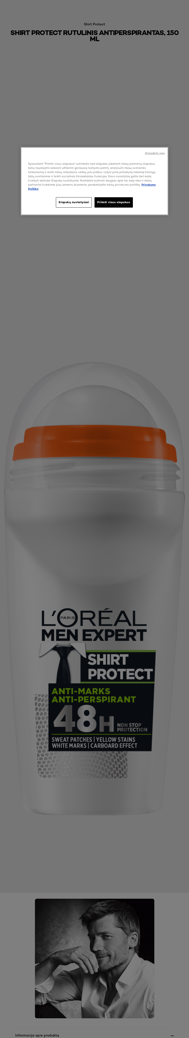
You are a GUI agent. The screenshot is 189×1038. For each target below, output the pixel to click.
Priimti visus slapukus (113, 202)
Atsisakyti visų (155, 152)
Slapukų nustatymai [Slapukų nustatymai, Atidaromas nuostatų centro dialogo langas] (74, 202)
